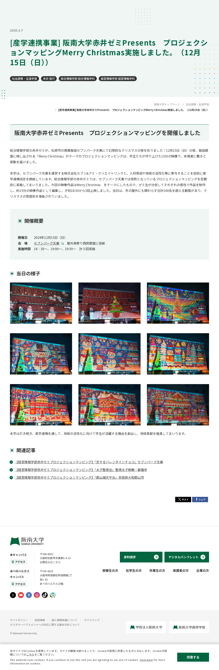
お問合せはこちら (50, 562)
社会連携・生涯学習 (24, 79)
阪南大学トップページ (167, 104)
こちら (30, 654)
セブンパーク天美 (46, 243)
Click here (146, 660)
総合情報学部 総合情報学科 (78, 79)
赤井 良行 (49, 79)
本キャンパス (18, 555)
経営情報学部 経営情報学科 (118, 79)
